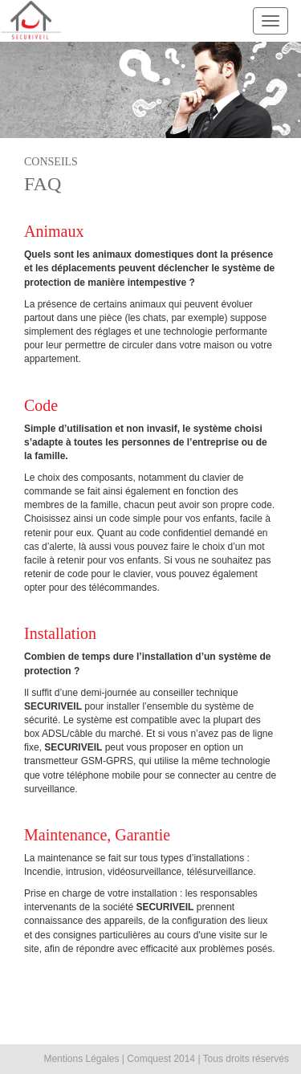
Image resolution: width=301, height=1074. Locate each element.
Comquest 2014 (161, 1058)
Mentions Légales (81, 1058)
